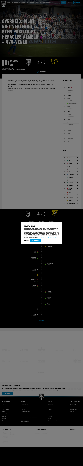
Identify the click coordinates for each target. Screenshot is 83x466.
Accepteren (35, 240)
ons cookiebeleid (42, 237)
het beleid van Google (53, 237)
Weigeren (26, 240)
